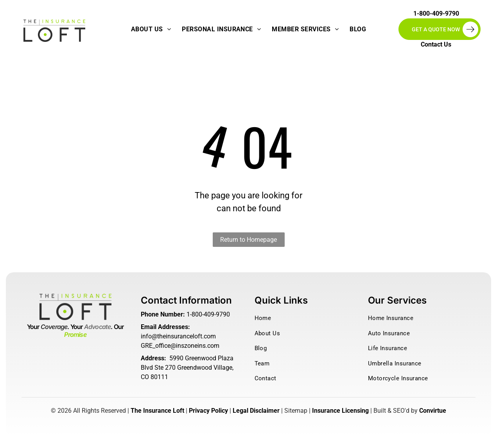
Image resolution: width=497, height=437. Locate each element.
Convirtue (432, 410)
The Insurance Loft (157, 410)
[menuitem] (151, 29)
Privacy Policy (208, 410)
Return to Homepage (248, 239)
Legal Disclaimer (256, 410)
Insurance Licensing (340, 410)
